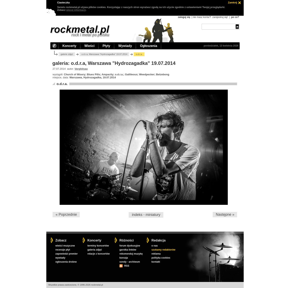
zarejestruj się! (220, 17)
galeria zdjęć (94, 249)
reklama (156, 253)
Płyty (106, 46)
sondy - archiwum (129, 261)
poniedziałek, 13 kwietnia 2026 (221, 45)
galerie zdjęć (67, 54)
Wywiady (125, 46)
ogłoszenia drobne (66, 261)
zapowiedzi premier (66, 253)
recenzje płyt (62, 249)
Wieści (89, 46)
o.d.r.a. (62, 84)
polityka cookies (160, 257)
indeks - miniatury (146, 215)
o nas (154, 245)
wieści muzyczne (65, 245)
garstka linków (127, 249)
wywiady (60, 257)
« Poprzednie (66, 214)
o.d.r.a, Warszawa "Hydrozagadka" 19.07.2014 (104, 54)
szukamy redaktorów (163, 249)
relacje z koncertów (98, 253)
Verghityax (81, 68)
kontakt (155, 261)
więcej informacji (76, 10)
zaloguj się (184, 17)
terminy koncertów (98, 245)
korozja (123, 257)
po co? (235, 17)
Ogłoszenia (148, 46)
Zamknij (232, 2)
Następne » (225, 214)
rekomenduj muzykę (131, 253)
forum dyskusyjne (129, 245)
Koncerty (69, 46)
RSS (126, 265)
